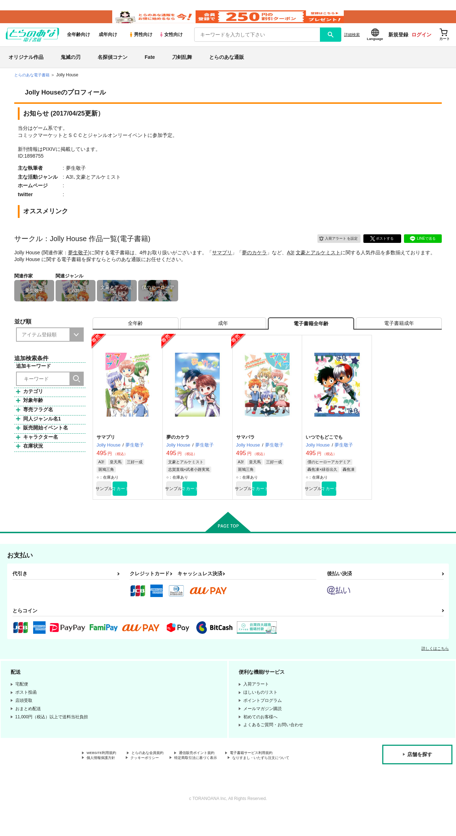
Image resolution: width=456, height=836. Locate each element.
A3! (290, 261)
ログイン (421, 43)
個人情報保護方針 (104, 775)
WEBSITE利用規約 (105, 769)
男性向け (140, 43)
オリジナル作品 (26, 65)
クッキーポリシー (153, 775)
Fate (150, 65)
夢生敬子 (78, 261)
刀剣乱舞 (182, 65)
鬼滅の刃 (71, 65)
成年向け (108, 43)
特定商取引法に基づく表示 (211, 775)
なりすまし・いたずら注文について (121, 781)
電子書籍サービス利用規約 (275, 769)
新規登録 (398, 43)
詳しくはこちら (435, 665)
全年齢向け (78, 43)
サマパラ (245, 451)
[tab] (135, 334)
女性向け (171, 43)
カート (143, 504)
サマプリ (222, 261)
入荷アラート (333, 246)
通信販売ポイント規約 (213, 769)
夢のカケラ (254, 261)
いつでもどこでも (324, 451)
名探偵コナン (113, 65)
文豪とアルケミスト (318, 261)
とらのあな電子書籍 (33, 83)
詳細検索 (352, 43)
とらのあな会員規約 (157, 769)
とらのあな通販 (226, 65)
